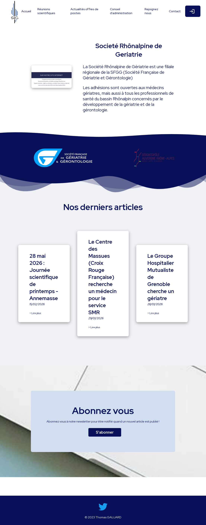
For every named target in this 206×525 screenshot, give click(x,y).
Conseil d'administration (121, 11)
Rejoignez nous (151, 11)
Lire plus (36, 313)
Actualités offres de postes (84, 11)
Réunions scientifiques (46, 11)
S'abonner (105, 432)
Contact (175, 11)
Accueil (26, 11)
